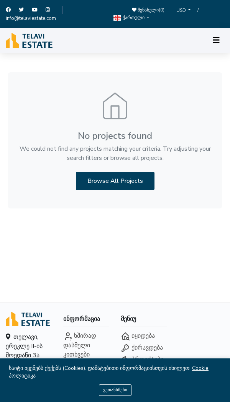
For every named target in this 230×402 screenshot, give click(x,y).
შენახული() (148, 10)
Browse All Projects (115, 181)
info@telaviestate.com (31, 18)
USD (181, 10)
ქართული (129, 18)
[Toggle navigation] (216, 40)
